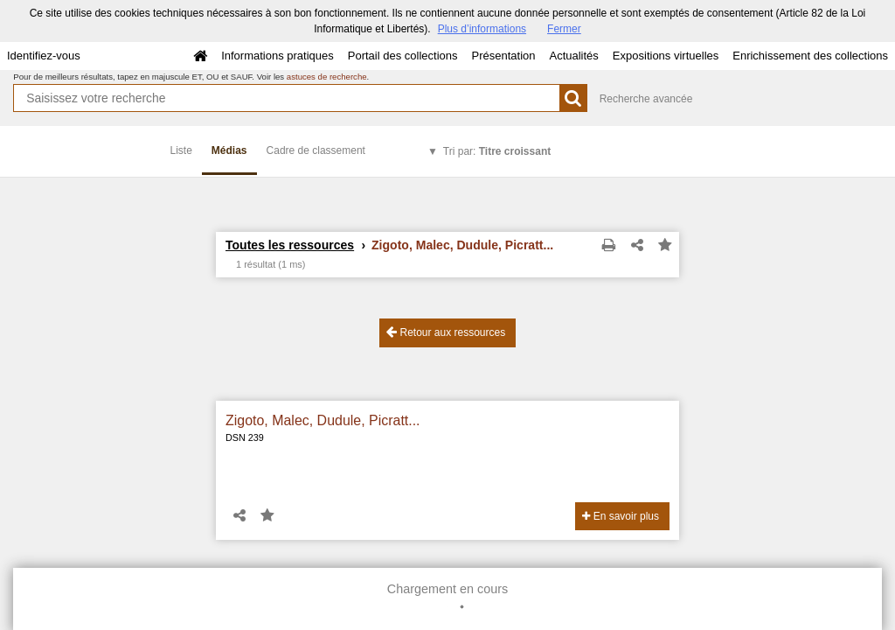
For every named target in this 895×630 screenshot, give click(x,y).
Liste (181, 150)
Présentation (503, 55)
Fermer (564, 29)
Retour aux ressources (445, 332)
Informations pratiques (277, 55)
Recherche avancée (646, 99)
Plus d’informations (482, 29)
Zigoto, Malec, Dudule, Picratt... (322, 420)
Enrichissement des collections (810, 55)
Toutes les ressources (289, 245)
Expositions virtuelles (665, 55)
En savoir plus (620, 516)
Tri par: (497, 151)
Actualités (573, 55)
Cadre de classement (316, 150)
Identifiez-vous (43, 55)
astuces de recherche (327, 76)
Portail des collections (403, 55)
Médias (229, 150)
